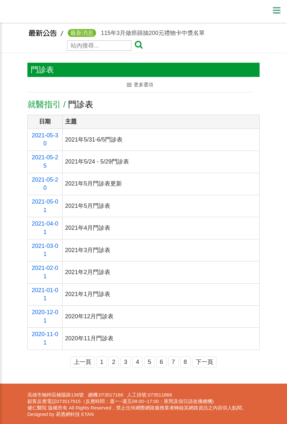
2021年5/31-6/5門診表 (94, 139)
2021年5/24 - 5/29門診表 (97, 161)
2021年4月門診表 (87, 228)
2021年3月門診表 (87, 250)
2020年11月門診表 (89, 338)
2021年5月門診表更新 (93, 183)
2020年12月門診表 (89, 316)
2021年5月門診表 (87, 206)
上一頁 (82, 362)
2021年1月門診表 (87, 294)
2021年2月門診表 (87, 272)
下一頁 (204, 362)
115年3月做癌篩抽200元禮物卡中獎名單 (136, 36)
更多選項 (140, 84)
